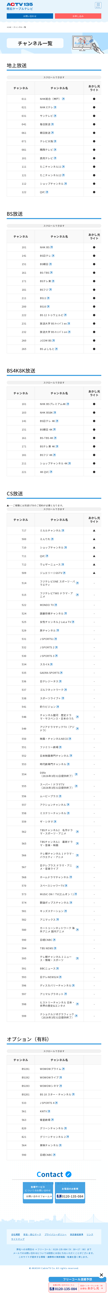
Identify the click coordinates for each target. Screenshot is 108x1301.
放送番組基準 (76, 1264)
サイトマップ (18, 1269)
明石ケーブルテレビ (20, 6)
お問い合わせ (30, 16)
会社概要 (15, 1264)
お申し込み (78, 16)
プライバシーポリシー (56, 1264)
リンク (90, 1264)
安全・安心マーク (32, 1264)
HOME (9, 27)
